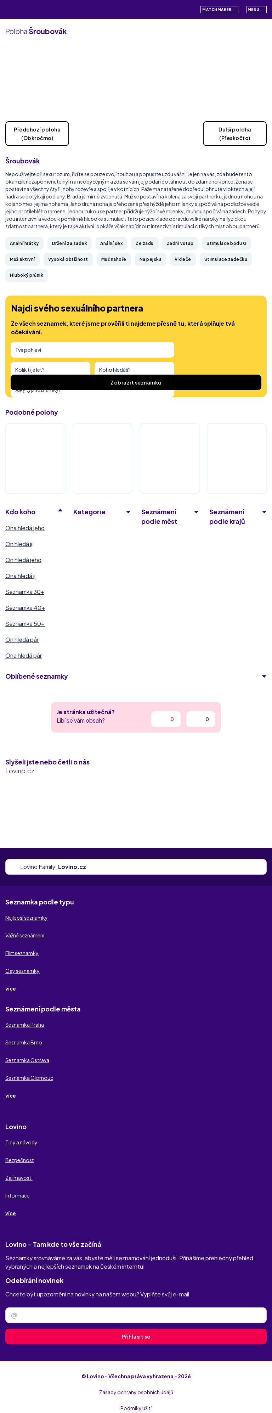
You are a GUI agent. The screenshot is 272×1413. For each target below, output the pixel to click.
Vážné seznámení (24, 935)
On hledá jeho (23, 559)
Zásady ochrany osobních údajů (136, 1392)
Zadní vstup (180, 243)
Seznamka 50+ (25, 623)
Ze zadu (145, 243)
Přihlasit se (136, 1336)
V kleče (183, 259)
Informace (17, 1195)
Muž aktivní (22, 259)
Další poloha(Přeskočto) (235, 133)
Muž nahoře (113, 259)
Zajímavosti (19, 1177)
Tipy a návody (21, 1142)
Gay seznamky (22, 971)
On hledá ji (18, 544)
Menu (257, 9)
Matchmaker (219, 9)
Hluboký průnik (26, 275)
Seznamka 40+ (25, 607)
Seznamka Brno (23, 1042)
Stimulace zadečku (226, 259)
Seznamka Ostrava (27, 1060)
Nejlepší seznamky (26, 917)
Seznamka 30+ (24, 591)
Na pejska (151, 259)
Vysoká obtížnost (68, 259)
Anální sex (111, 243)
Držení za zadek (69, 243)
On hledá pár (22, 639)
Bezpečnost (19, 1160)
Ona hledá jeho (25, 528)
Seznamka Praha (24, 1024)
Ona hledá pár (23, 655)
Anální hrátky (24, 243)
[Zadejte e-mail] (136, 1315)
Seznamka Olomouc (29, 1078)
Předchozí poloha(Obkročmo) (37, 133)
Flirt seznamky (22, 953)
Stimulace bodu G (226, 243)
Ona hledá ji (20, 575)
